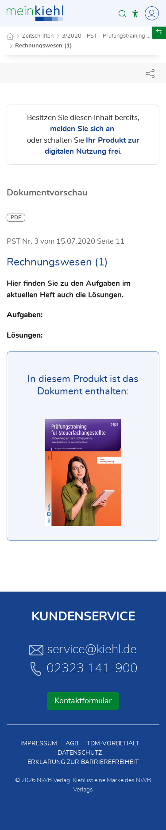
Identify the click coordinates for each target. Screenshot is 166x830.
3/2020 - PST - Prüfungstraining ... (106, 36)
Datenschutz (80, 753)
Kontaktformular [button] (83, 701)
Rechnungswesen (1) (43, 46)
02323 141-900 (83, 669)
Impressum (38, 743)
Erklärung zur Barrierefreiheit (83, 762)
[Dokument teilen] (150, 73)
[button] (122, 13)
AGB (72, 743)
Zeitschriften (38, 36)
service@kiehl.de (83, 650)
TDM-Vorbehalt (113, 743)
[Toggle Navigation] (150, 13)
